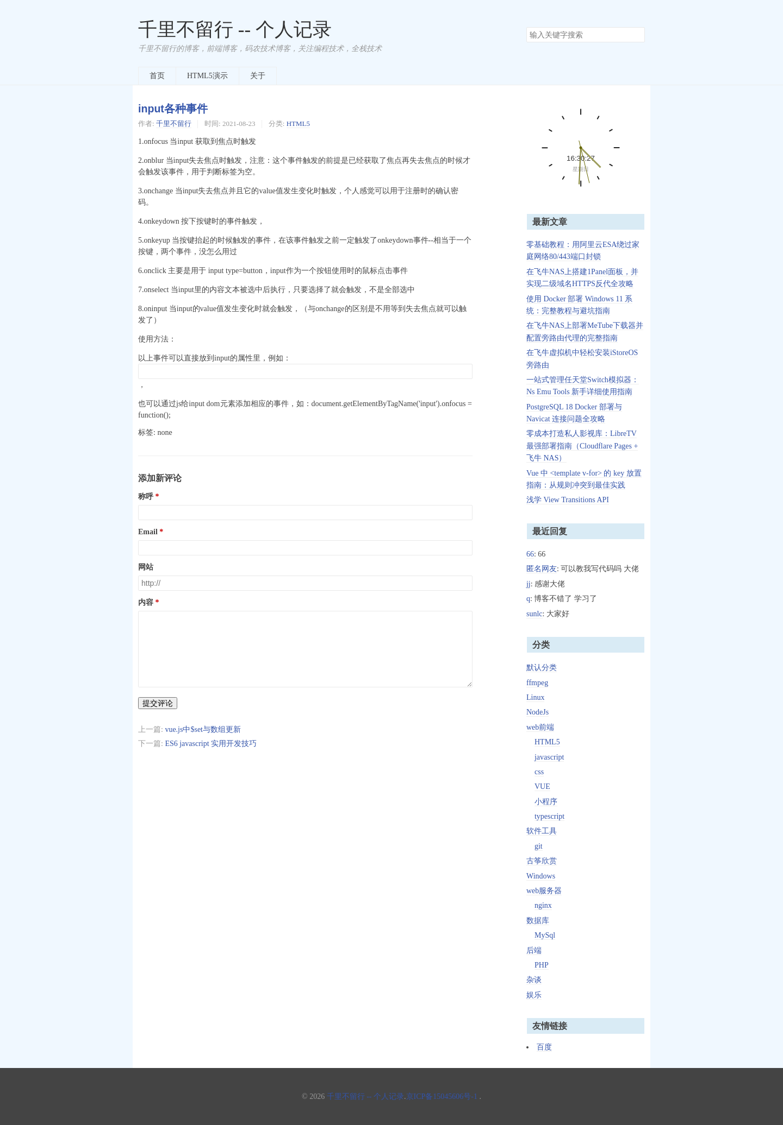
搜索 (636, 34)
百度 (544, 1047)
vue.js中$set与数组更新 (203, 729)
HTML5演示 (207, 76)
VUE (542, 786)
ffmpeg (537, 683)
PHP (542, 965)
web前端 (540, 727)
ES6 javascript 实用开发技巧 (211, 744)
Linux (535, 697)
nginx (543, 905)
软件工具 (541, 831)
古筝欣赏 (541, 861)
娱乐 (534, 995)
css (539, 772)
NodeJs (537, 712)
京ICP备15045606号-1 (441, 1096)
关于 (257, 76)
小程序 (546, 802)
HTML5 (298, 123)
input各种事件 (173, 109)
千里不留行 (173, 123)
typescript (549, 816)
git (539, 846)
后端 (534, 950)
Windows (540, 876)
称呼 (145, 496)
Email (148, 532)
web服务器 (544, 891)
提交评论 (157, 703)
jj (528, 584)
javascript (549, 757)
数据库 (537, 921)
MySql (545, 935)
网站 (145, 567)
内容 (145, 602)
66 (530, 554)
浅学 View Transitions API (567, 500)
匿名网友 (541, 569)
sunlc (534, 614)
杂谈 (534, 980)
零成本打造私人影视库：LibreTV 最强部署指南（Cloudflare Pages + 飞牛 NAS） (582, 445)
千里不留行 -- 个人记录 (235, 29)
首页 (157, 76)
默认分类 (541, 667)
